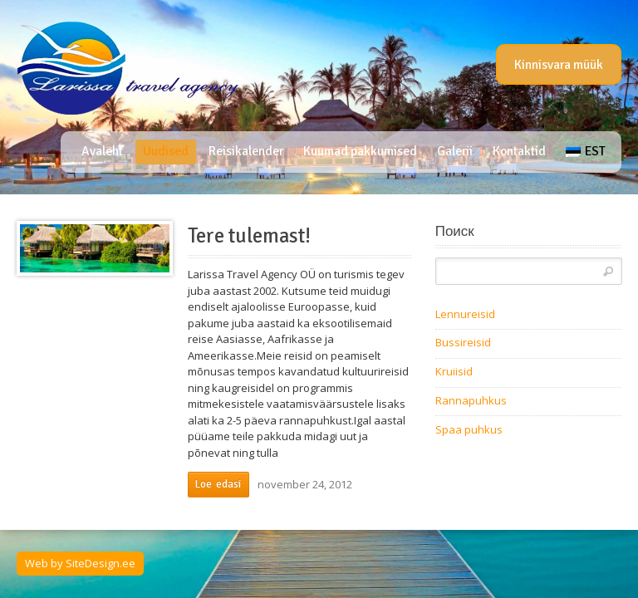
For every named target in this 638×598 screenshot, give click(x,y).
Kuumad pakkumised (360, 151)
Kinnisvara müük (558, 64)
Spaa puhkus (469, 429)
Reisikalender (246, 151)
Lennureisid (465, 313)
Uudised (166, 151)
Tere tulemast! (249, 235)
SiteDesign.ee (100, 563)
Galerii (455, 151)
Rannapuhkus (471, 400)
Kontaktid (519, 151)
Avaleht (102, 151)
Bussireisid (463, 342)
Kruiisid (454, 371)
